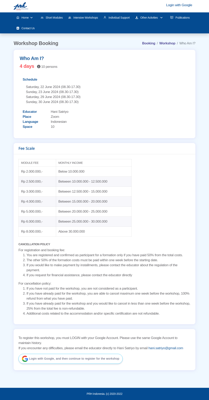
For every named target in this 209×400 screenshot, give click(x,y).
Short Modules (52, 18)
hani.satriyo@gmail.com (165, 348)
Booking (148, 43)
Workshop (167, 43)
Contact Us (25, 28)
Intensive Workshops (83, 18)
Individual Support (116, 17)
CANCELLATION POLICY (34, 244)
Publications (180, 17)
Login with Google (179, 5)
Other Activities (149, 18)
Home (24, 18)
